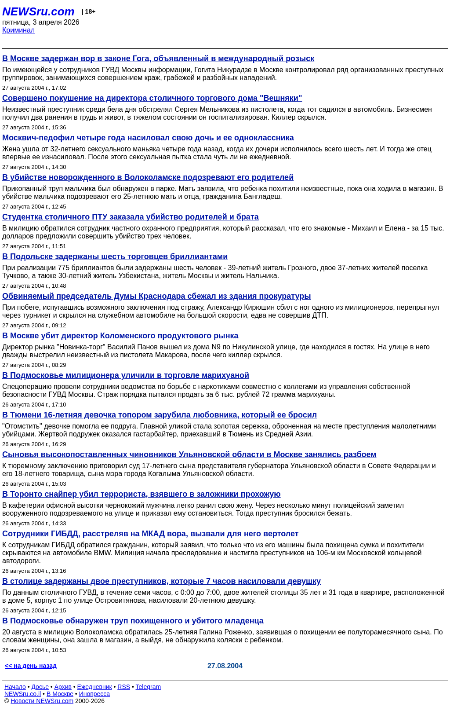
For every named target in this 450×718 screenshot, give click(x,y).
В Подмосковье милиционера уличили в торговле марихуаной (125, 375)
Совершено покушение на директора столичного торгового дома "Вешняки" (152, 98)
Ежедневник (94, 686)
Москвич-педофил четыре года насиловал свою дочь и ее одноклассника (148, 137)
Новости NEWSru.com (42, 700)
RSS (123, 686)
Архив (63, 686)
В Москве (60, 693)
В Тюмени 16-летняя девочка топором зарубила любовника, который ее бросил (159, 414)
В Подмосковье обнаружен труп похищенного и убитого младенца (133, 620)
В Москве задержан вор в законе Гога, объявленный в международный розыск (158, 58)
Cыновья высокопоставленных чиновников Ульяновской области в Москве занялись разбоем (189, 454)
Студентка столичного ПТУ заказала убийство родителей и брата (130, 216)
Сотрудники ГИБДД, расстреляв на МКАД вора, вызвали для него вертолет (150, 533)
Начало (15, 686)
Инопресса (94, 693)
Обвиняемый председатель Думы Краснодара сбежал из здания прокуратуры (156, 296)
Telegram (148, 686)
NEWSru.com (38, 11)
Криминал (18, 30)
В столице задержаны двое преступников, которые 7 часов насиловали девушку (161, 581)
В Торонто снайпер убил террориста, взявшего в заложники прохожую (141, 494)
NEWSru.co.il (22, 693)
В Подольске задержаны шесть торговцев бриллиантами (115, 256)
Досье (40, 686)
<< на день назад (31, 665)
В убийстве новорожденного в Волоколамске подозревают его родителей (148, 177)
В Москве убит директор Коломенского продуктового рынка (120, 335)
